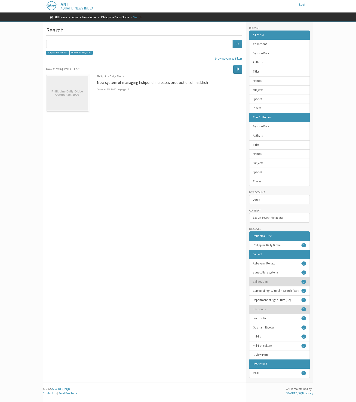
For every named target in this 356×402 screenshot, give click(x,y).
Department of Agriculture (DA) (279, 300)
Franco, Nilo (279, 318)
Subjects (258, 90)
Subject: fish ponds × (58, 52)
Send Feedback (68, 393)
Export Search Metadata (268, 218)
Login (256, 200)
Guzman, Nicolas (279, 327)
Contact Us (50, 393)
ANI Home (61, 17)
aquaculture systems (279, 272)
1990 (279, 373)
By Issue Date (261, 53)
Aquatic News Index (84, 17)
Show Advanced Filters (228, 59)
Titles (256, 72)
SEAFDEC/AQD (61, 389)
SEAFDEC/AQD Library (299, 393)
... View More (260, 355)
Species (257, 99)
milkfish (279, 336)
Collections (260, 44)
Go (237, 44)
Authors (258, 62)
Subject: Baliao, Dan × (81, 52)
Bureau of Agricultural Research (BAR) (279, 291)
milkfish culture (279, 346)
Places (257, 108)
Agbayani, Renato (279, 263)
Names (257, 81)
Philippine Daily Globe (115, 17)
